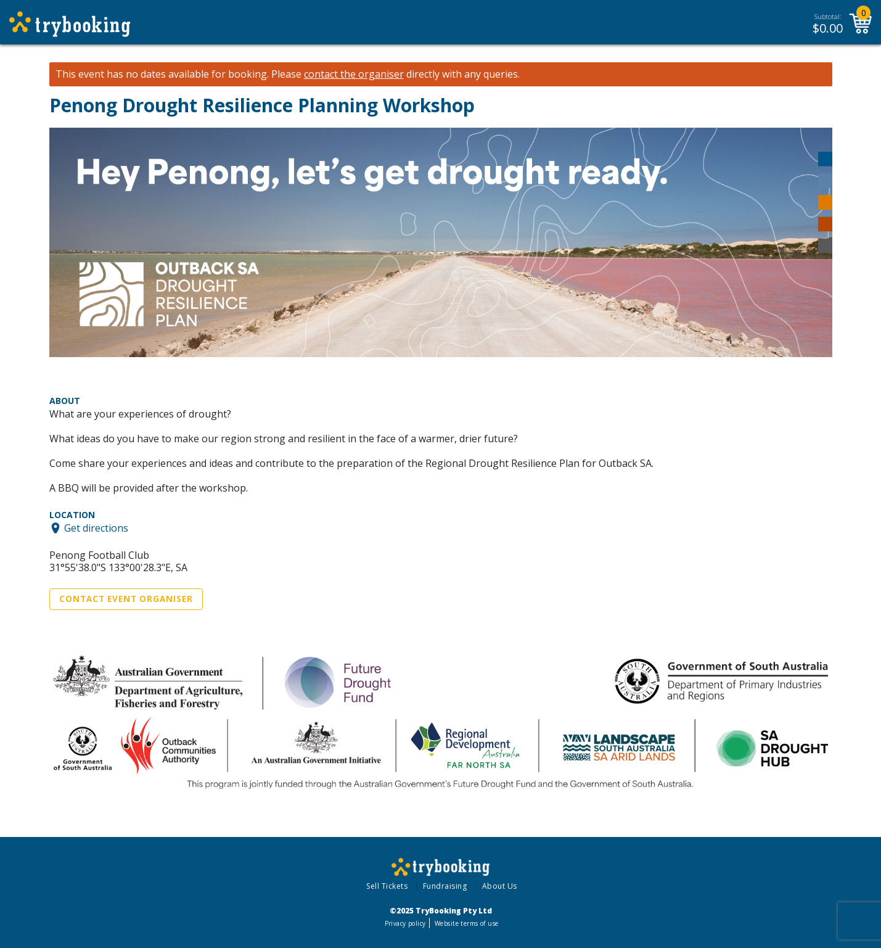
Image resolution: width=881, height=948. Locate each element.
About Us (499, 886)
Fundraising (445, 886)
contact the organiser (354, 74)
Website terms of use (466, 923)
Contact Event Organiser (126, 598)
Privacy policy (405, 923)
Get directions (96, 528)
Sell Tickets (387, 886)
